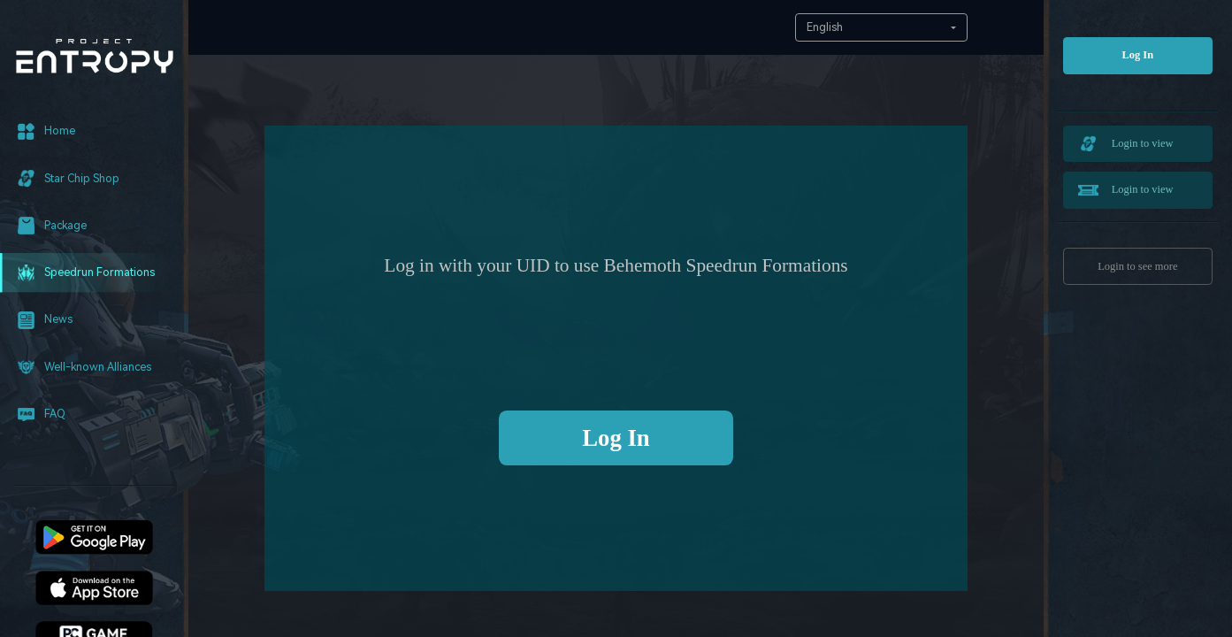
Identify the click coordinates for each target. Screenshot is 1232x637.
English (825, 27)
